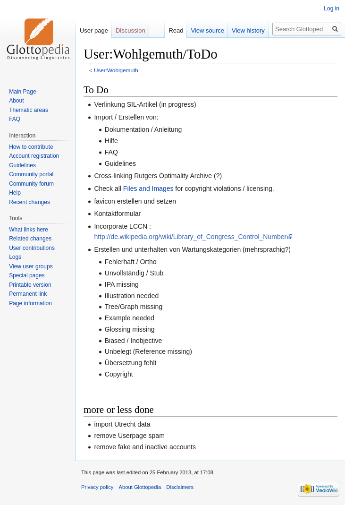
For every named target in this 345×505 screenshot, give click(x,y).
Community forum (31, 183)
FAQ (14, 119)
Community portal (31, 174)
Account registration (34, 156)
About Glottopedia (140, 487)
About (16, 100)
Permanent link (28, 294)
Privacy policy (97, 487)
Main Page (22, 91)
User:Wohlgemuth (116, 70)
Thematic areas (28, 110)
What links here (28, 229)
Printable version (30, 285)
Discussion (130, 30)
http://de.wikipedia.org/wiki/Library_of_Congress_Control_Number (190, 236)
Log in (331, 8)
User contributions (32, 248)
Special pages (26, 275)
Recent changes (29, 202)
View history (248, 30)
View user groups (31, 266)
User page (94, 30)
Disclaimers (180, 487)
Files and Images (148, 188)
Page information (30, 303)
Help (15, 192)
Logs (15, 257)
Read (175, 30)
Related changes (30, 238)
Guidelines (22, 165)
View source (207, 30)
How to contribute (31, 147)
